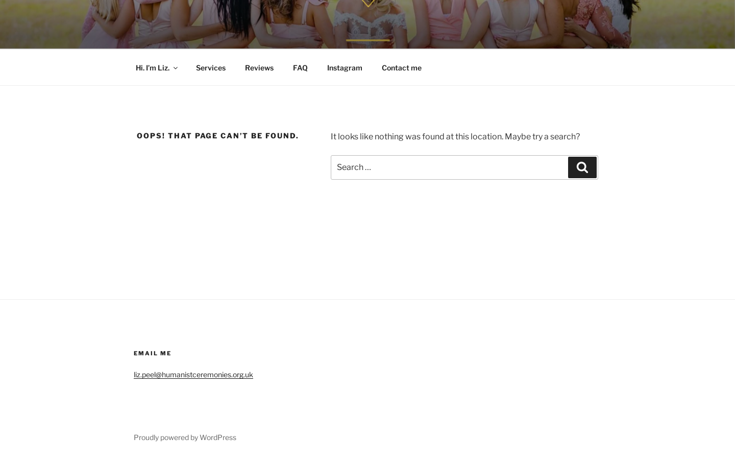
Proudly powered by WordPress (185, 437)
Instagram (344, 67)
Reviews (259, 67)
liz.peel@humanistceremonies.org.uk (193, 374)
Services (211, 67)
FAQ (300, 67)
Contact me (402, 67)
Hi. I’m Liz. (157, 67)
